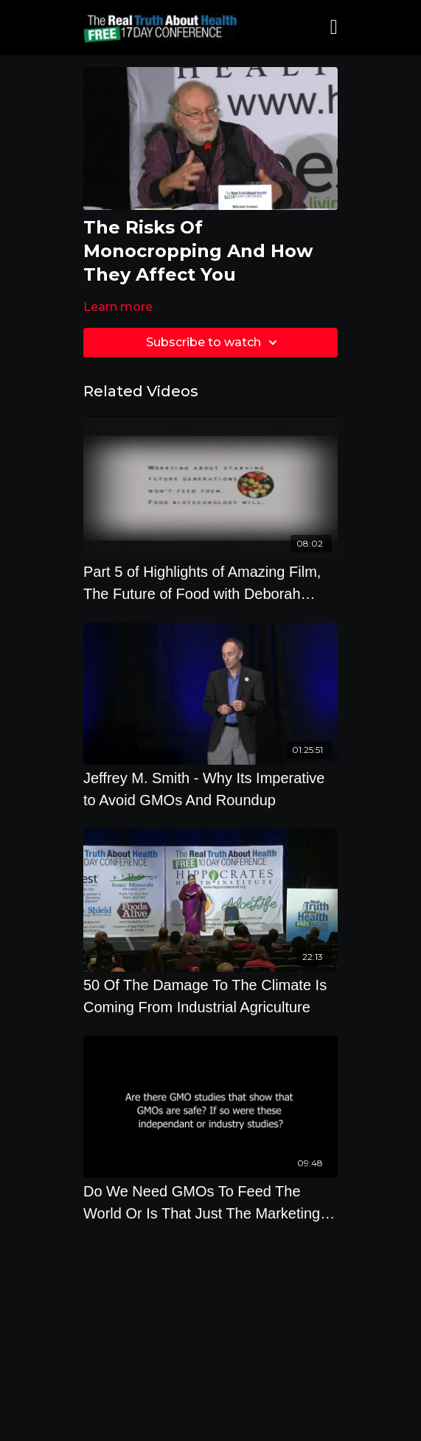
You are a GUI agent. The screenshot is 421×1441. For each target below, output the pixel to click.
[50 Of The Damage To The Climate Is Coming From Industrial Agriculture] (210, 996)
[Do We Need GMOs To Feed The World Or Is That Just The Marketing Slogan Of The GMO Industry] (210, 1202)
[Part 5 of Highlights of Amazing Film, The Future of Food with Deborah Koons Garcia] (210, 583)
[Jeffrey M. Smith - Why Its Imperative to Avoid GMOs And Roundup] (210, 789)
